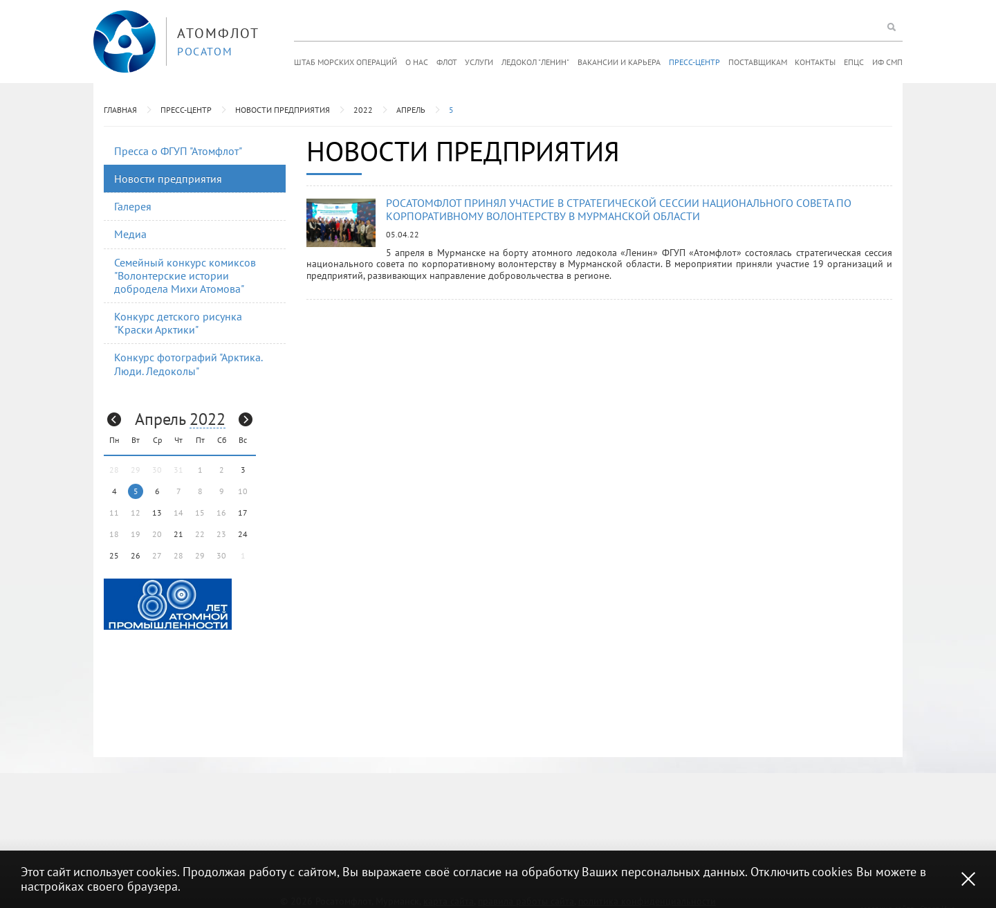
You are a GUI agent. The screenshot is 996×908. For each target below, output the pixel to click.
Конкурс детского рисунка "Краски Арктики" (178, 322)
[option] (168, 604)
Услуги (479, 62)
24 (243, 534)
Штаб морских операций (345, 62)
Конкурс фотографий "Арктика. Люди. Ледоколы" (188, 363)
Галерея (132, 206)
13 (157, 512)
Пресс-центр (694, 62)
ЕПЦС (854, 62)
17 (243, 512)
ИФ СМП (887, 62)
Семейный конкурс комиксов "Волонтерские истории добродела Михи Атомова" (185, 275)
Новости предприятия (282, 110)
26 (135, 555)
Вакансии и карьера (619, 62)
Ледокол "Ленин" (535, 62)
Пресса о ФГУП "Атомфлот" (178, 151)
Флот (446, 62)
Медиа (130, 234)
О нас (416, 62)
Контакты (815, 62)
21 (178, 534)
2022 (363, 110)
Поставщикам (757, 62)
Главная (120, 110)
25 (114, 555)
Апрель (410, 110)
